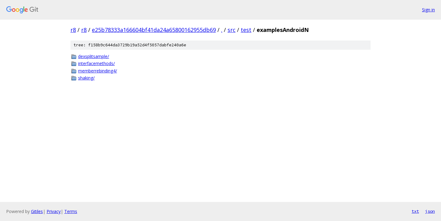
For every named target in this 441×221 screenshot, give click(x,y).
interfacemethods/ (96, 63)
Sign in (428, 10)
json (430, 211)
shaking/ (86, 78)
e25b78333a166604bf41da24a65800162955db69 (154, 29)
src (232, 29)
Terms (70, 211)
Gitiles (37, 211)
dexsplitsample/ (93, 56)
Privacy (54, 211)
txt (415, 211)
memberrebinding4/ (97, 71)
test (246, 29)
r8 (73, 29)
